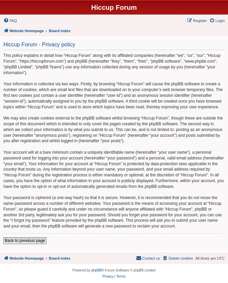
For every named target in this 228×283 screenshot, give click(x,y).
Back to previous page (25, 240)
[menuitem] (10, 21)
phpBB (96, 270)
